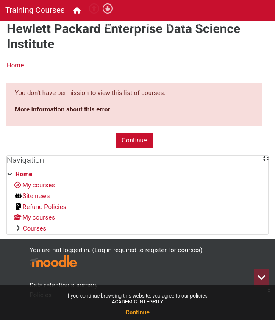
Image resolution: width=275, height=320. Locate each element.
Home (15, 65)
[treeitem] (137, 201)
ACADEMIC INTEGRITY (137, 302)
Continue (137, 312)
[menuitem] (78, 10)
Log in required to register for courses (207, 25)
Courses (34, 228)
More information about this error (62, 109)
